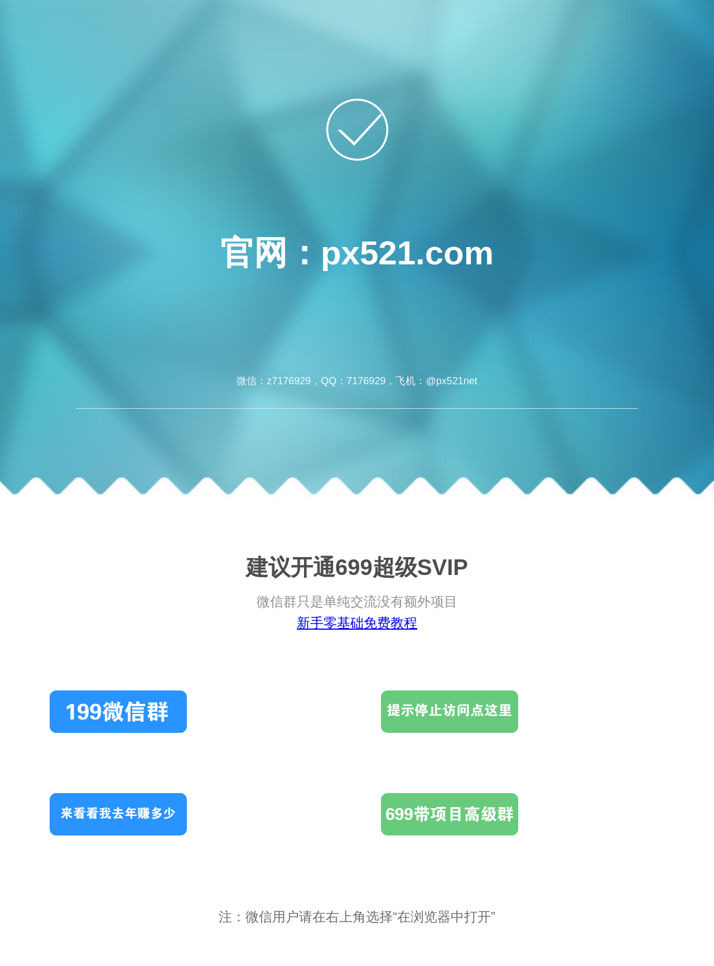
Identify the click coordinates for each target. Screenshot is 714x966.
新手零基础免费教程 (357, 622)
